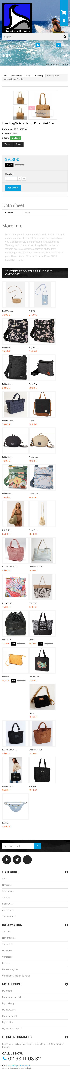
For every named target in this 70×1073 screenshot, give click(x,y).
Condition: (7, 133)
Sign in (65, 45)
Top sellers (7, 944)
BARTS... (32, 311)
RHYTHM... (6, 530)
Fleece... (32, 713)
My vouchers (8, 1022)
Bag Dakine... (34, 348)
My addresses (9, 1010)
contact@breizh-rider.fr (19, 1065)
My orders (7, 991)
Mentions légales (10, 969)
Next (20, 118)
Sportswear (7, 904)
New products (9, 938)
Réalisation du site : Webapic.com (22, 1068)
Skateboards (8, 891)
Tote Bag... (33, 786)
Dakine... (32, 421)
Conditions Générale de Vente (16, 976)
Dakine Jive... (7, 348)
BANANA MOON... (9, 567)
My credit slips (9, 1003)
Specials (6, 931)
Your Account (46, 45)
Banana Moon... (8, 421)
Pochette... (6, 677)
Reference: (7, 129)
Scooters (6, 897)
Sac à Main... (7, 640)
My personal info (10, 1016)
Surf (4, 878)
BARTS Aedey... (8, 311)
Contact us (7, 957)
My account (12, 984)
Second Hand (8, 916)
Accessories (8, 910)
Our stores (7, 950)
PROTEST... (33, 603)
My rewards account (12, 1028)
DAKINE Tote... (34, 677)
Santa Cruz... (34, 384)
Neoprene (6, 885)
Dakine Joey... (7, 457)
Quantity (9, 174)
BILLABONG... (7, 603)
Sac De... (32, 640)
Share (18, 144)
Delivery (5, 963)
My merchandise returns (13, 997)
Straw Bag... (33, 530)
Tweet (7, 144)
